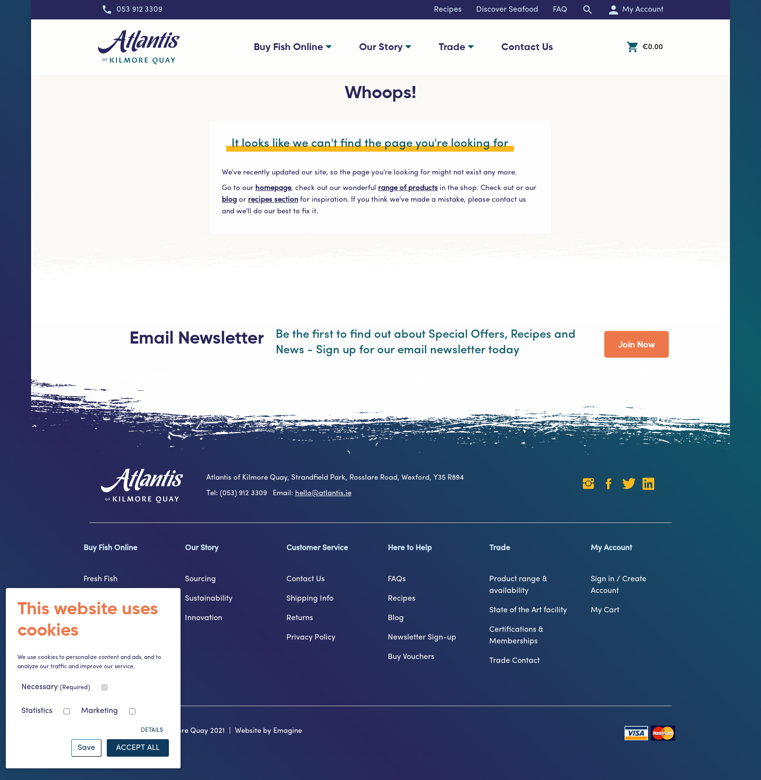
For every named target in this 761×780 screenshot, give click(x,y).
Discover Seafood (507, 10)
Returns (299, 618)
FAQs (397, 579)
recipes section (273, 200)
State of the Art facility (528, 610)
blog (229, 200)
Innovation (203, 618)
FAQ (560, 10)
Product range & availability (518, 585)
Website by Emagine (268, 731)
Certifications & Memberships (516, 635)
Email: (312, 493)
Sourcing (200, 579)
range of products (408, 188)
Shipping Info (309, 599)
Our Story (385, 47)
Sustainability (208, 599)
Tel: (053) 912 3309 (238, 493)
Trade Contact (514, 661)
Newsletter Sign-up (422, 637)
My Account (611, 548)
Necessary (55, 687)
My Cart (605, 610)
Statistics (36, 711)
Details (152, 730)
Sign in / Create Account (618, 585)
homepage (273, 188)
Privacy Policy (310, 637)
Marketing (99, 711)
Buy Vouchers (411, 657)
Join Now (636, 345)
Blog (396, 618)
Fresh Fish (100, 579)
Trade (456, 47)
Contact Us (527, 47)
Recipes (448, 10)
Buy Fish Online (293, 47)
